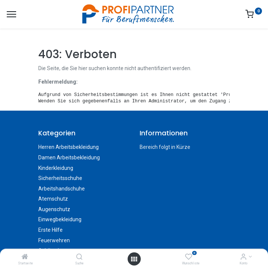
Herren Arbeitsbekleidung (68, 147)
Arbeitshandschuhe (61, 189)
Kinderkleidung (55, 168)
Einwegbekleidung (59, 219)
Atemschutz (53, 199)
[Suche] (79, 257)
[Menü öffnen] (134, 259)
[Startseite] (24, 257)
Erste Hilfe (50, 230)
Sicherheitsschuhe (60, 178)
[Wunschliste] (188, 257)
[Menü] (11, 14)
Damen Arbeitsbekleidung (69, 157)
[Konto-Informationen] (243, 257)
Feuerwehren (54, 240)
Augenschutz (54, 209)
